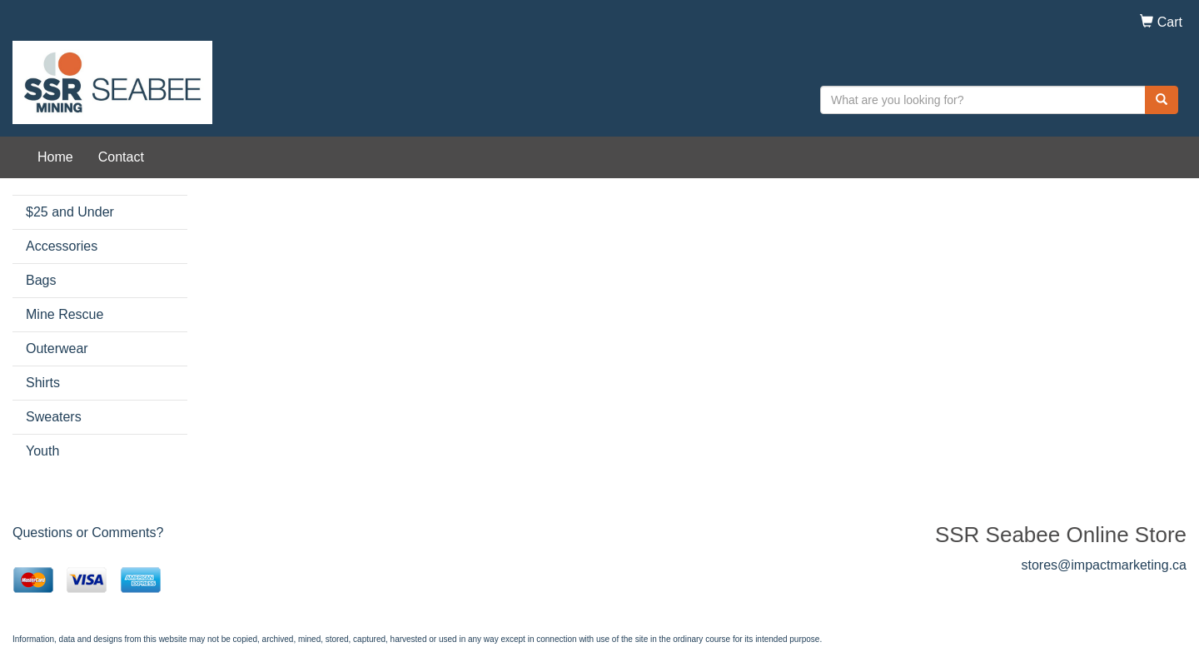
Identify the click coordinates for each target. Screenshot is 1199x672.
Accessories (61, 246)
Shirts (43, 383)
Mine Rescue (64, 314)
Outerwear (57, 348)
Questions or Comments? (87, 532)
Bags (41, 280)
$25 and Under (70, 212)
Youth (42, 451)
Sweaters (54, 417)
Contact (121, 157)
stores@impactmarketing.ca (1104, 565)
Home (55, 157)
